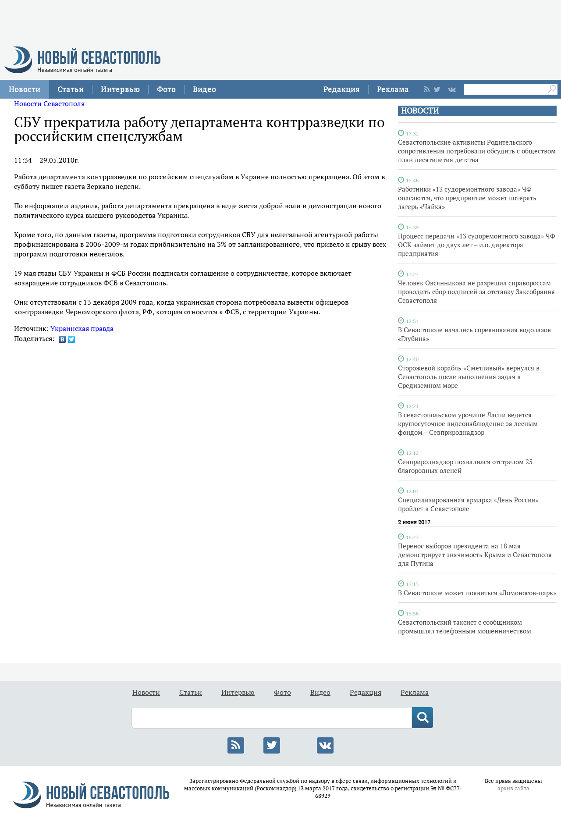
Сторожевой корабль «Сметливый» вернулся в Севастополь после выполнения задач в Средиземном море (469, 376)
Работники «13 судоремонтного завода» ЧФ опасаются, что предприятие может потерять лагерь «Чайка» (467, 198)
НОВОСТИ (420, 111)
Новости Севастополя (49, 103)
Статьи (70, 89)
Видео (204, 89)
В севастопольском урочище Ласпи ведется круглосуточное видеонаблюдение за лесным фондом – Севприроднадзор (468, 423)
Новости (24, 89)
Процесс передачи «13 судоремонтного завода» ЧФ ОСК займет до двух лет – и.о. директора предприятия (476, 244)
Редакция (341, 89)
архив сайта (513, 788)
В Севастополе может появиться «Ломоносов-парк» (477, 592)
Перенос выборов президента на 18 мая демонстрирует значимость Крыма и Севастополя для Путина (475, 554)
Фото (166, 89)
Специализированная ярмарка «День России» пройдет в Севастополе (468, 504)
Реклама (393, 89)
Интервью (120, 89)
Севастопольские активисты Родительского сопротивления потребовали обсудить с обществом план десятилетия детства (477, 151)
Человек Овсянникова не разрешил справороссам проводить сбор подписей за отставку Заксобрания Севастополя (476, 291)
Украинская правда (82, 328)
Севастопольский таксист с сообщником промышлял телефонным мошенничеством (464, 626)
